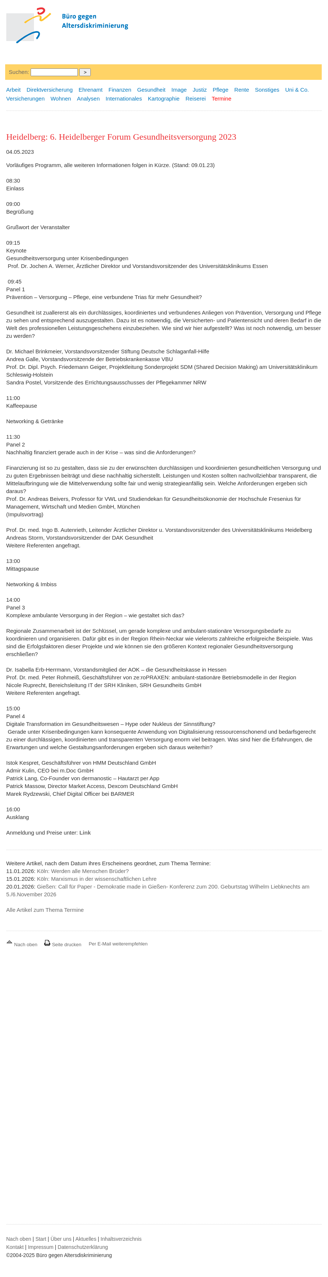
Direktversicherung (50, 89)
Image (179, 89)
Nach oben (22, 944)
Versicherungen (25, 98)
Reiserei (196, 98)
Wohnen (61, 98)
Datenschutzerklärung (83, 1247)
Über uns (61, 1239)
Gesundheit (151, 89)
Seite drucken (62, 944)
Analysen (88, 98)
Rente (241, 89)
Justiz (200, 89)
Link (85, 832)
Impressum (40, 1247)
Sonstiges (267, 89)
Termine (221, 98)
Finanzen (119, 89)
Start (40, 1239)
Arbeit (13, 89)
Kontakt (15, 1247)
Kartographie (164, 98)
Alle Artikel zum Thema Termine (45, 910)
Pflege (221, 89)
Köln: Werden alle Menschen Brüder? (83, 871)
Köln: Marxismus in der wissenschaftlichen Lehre (96, 879)
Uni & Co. (297, 89)
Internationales (124, 98)
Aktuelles (85, 1239)
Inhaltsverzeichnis (121, 1239)
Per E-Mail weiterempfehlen (118, 944)
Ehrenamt (91, 89)
